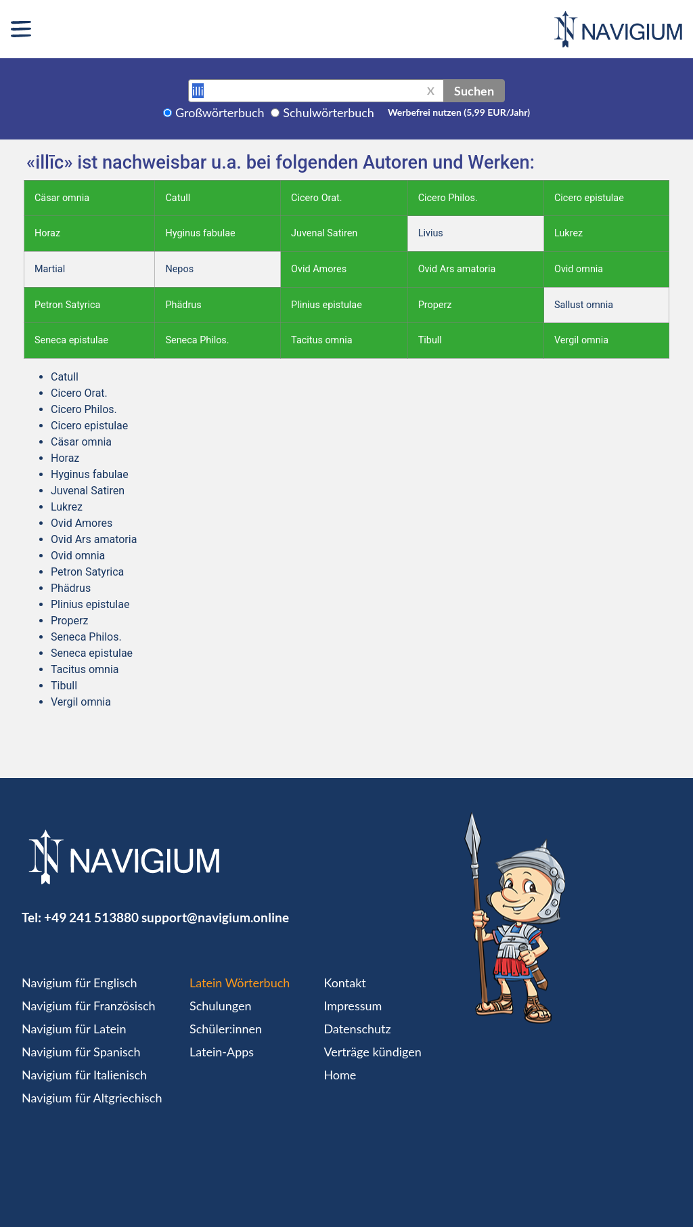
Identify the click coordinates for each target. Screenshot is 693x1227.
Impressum (352, 1005)
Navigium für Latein (74, 1028)
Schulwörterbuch (328, 112)
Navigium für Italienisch (84, 1074)
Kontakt (344, 982)
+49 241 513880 (91, 917)
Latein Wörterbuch (239, 982)
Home (339, 1074)
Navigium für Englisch (79, 982)
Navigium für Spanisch (81, 1051)
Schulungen (220, 1005)
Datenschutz (356, 1028)
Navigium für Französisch (89, 1005)
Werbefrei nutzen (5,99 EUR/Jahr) (459, 112)
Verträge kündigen (372, 1051)
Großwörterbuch (220, 112)
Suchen (474, 90)
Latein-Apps (221, 1051)
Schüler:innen (225, 1028)
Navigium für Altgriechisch (92, 1097)
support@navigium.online (215, 917)
